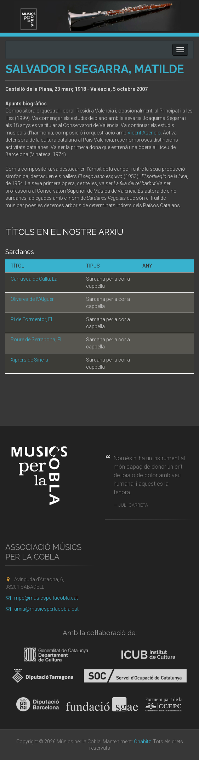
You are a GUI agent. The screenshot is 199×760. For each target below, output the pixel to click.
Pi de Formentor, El (31, 319)
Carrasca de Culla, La (34, 279)
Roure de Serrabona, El (36, 339)
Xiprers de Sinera (29, 360)
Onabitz (142, 741)
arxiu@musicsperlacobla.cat (42, 609)
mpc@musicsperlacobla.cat (41, 598)
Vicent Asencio (144, 133)
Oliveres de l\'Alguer (32, 299)
